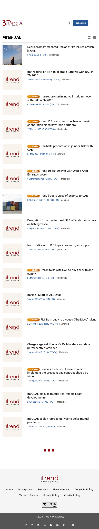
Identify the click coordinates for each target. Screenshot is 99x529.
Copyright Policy (84, 489)
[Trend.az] (13, 23)
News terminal (61, 489)
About (9, 489)
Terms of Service (28, 495)
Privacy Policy (51, 495)
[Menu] (92, 23)
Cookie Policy (72, 495)
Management (25, 489)
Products (43, 489)
